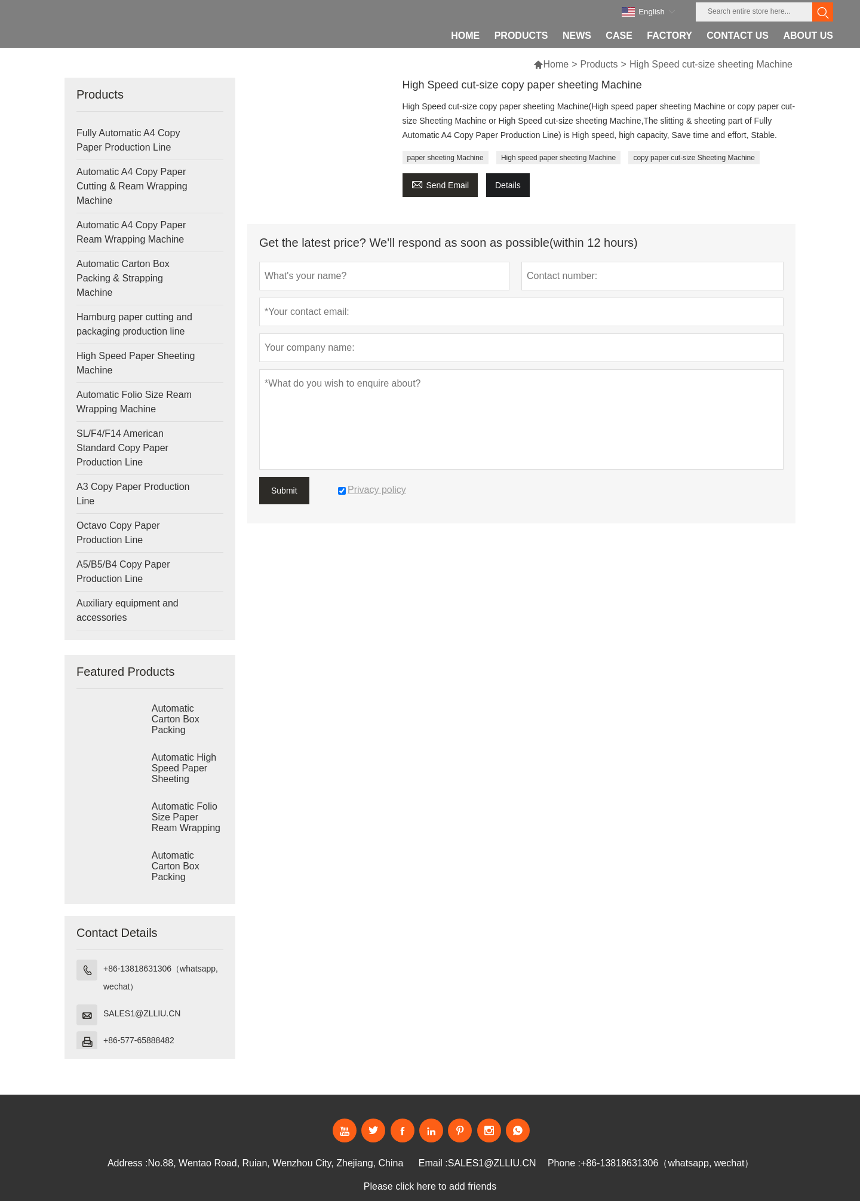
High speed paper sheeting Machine (558, 158)
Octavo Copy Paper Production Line (118, 532)
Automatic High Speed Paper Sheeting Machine (184, 773)
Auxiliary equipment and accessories (127, 610)
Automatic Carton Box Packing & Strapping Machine (123, 278)
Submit (284, 490)
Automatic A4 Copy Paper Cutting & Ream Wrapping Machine (132, 186)
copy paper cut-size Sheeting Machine (693, 158)
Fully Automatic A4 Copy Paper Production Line (128, 140)
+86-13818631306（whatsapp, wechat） (160, 977)
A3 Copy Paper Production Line (132, 494)
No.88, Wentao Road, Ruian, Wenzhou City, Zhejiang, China (276, 1163)
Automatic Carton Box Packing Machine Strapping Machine (175, 877)
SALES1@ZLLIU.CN (141, 1013)
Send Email (440, 183)
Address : (128, 1163)
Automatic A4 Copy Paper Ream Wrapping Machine (131, 232)
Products (599, 64)
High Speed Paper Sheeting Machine (135, 363)
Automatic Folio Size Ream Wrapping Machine (134, 402)
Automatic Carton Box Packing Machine (175, 724)
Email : (433, 1163)
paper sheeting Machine (445, 158)
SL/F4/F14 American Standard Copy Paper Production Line (122, 447)
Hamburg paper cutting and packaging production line (134, 324)
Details (508, 185)
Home (556, 64)
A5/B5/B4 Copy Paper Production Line (123, 571)
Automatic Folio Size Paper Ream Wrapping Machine (186, 822)
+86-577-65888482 (138, 1040)
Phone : (564, 1163)
